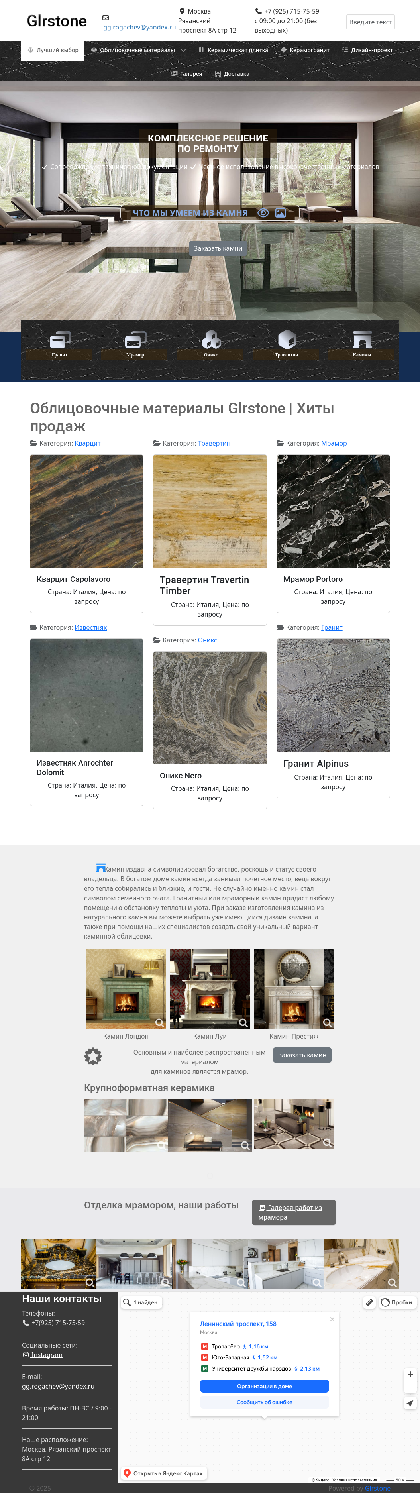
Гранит (332, 627)
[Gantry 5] (57, 17)
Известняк (91, 627)
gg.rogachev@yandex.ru (139, 27)
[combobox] (370, 21)
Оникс (207, 640)
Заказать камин (302, 1055)
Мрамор (334, 443)
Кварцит (88, 443)
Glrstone (378, 1488)
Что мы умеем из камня (210, 212)
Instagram (42, 1354)
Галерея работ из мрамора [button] (290, 1212)
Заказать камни (218, 248)
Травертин (214, 443)
